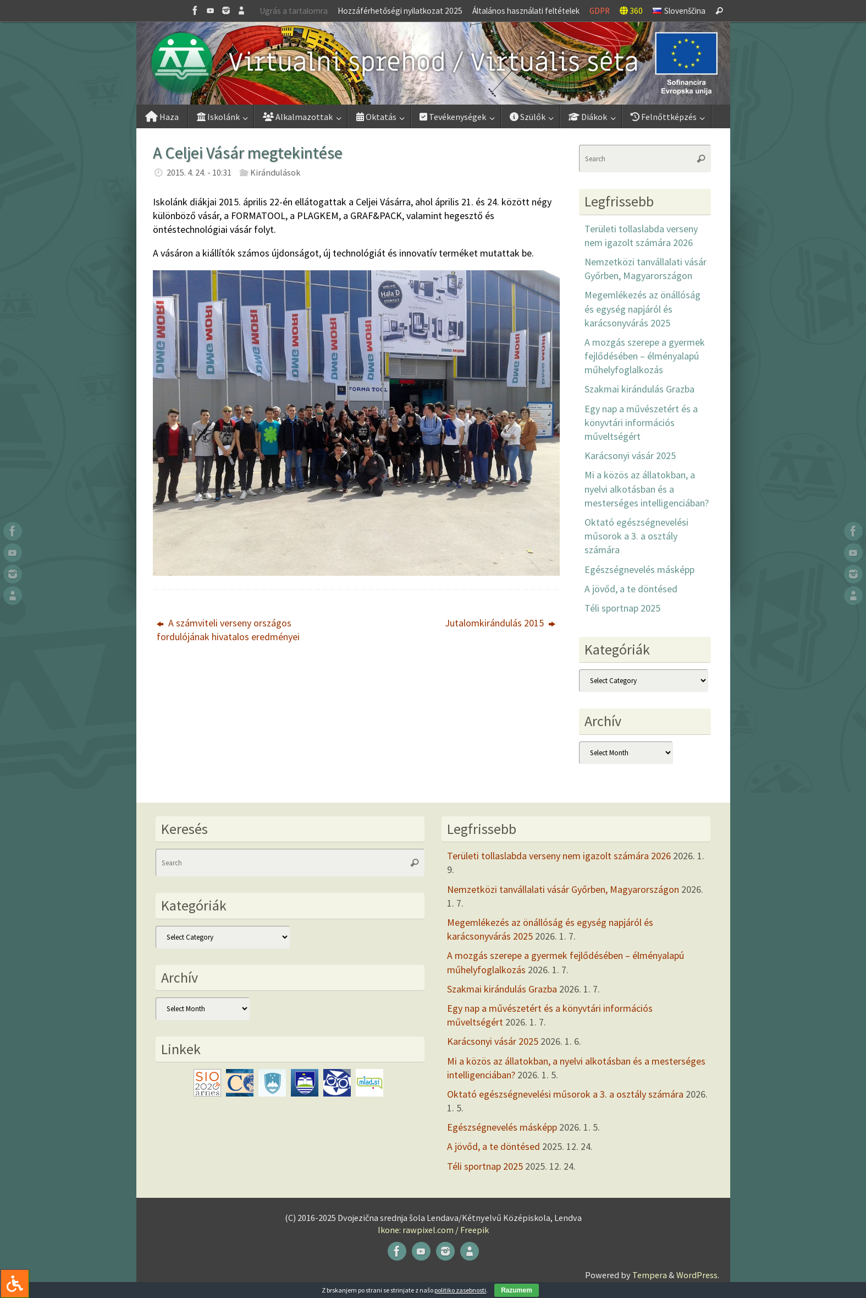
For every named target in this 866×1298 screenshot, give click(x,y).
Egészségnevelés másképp (639, 569)
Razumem (516, 1290)
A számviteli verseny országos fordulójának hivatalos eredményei (228, 630)
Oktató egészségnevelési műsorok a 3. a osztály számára (636, 536)
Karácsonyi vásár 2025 (630, 455)
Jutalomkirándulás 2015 (500, 623)
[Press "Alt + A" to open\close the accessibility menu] (14, 1283)
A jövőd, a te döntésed (630, 588)
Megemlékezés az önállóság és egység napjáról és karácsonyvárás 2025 (642, 308)
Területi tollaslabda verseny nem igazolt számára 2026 (559, 855)
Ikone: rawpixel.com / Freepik (433, 1229)
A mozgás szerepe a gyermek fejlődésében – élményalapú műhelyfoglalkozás (644, 356)
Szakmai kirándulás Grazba (639, 389)
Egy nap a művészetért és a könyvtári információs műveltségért (641, 422)
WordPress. (697, 1274)
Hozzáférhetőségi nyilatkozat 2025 (400, 11)
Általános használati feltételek (526, 11)
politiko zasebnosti (460, 1290)
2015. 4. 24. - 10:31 (199, 172)
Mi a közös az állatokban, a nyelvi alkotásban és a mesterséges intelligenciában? (646, 488)
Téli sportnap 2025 (622, 608)
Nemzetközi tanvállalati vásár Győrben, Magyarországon (563, 889)
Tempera (649, 1274)
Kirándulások (275, 172)
